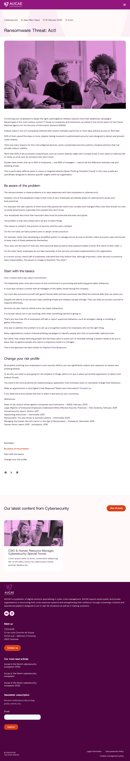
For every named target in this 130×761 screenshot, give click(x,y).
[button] (5, 472)
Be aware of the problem (16, 448)
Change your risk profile (15, 459)
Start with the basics (14, 454)
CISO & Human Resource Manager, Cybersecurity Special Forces (31, 553)
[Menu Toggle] (124, 4)
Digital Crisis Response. (55, 347)
